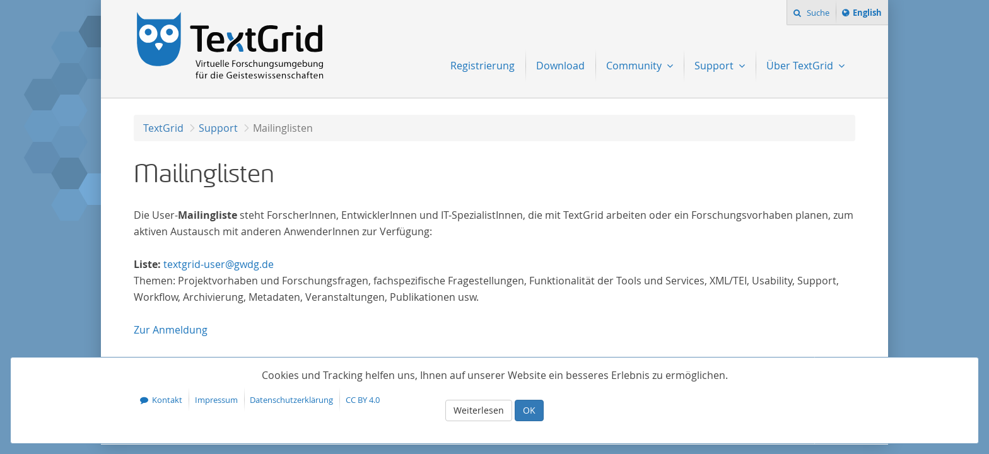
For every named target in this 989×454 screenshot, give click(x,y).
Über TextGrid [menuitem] (801, 66)
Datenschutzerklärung (291, 399)
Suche (817, 12)
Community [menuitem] (635, 66)
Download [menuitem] (560, 66)
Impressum (216, 399)
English (869, 14)
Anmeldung (171, 330)
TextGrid (163, 128)
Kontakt (167, 399)
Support (218, 128)
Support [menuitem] (715, 66)
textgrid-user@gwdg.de (218, 264)
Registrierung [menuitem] (482, 66)
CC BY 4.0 (363, 399)
